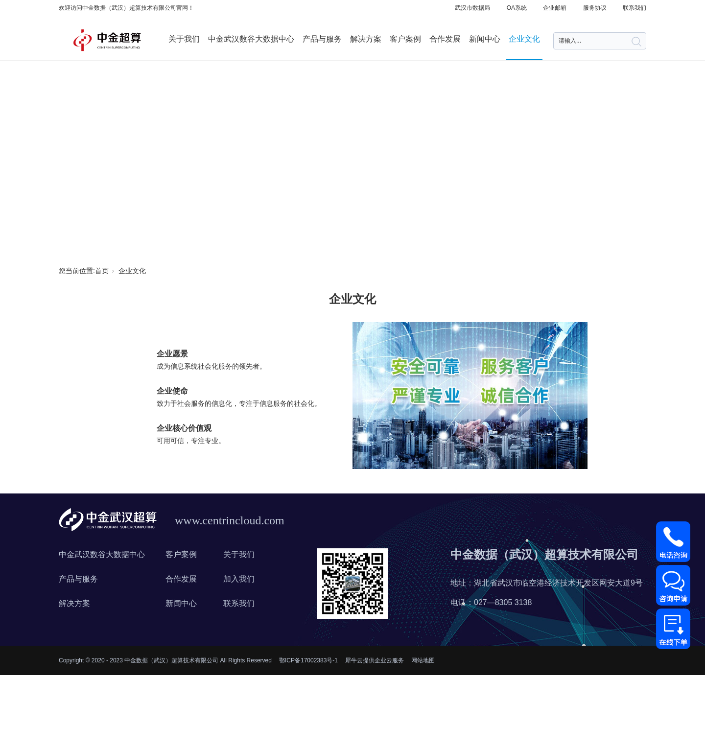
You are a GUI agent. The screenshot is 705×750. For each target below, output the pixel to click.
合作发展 (445, 39)
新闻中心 (484, 39)
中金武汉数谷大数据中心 (251, 39)
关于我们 (184, 39)
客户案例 (405, 39)
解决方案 (365, 39)
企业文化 (524, 39)
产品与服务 (322, 39)
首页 (102, 271)
